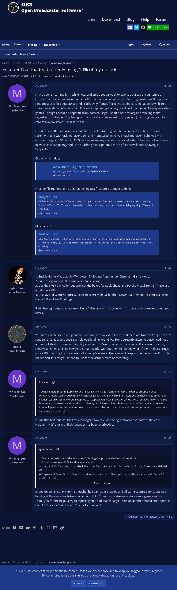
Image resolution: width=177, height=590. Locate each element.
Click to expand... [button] (103, 483)
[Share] (164, 86)
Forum (162, 19)
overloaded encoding (66, 76)
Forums (19, 44)
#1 (169, 86)
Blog (130, 19)
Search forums (29, 54)
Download (111, 19)
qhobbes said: (47, 449)
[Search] (165, 44)
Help (145, 19)
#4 (169, 371)
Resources (50, 44)
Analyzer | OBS (48, 197)
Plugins (32, 44)
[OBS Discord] (130, 27)
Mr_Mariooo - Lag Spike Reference (75, 167)
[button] (39, 44)
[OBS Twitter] (136, 27)
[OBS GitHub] (143, 27)
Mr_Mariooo (12, 76)
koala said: (45, 382)
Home (90, 19)
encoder (47, 76)
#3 (169, 326)
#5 (169, 438)
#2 (169, 268)
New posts (11, 54)
